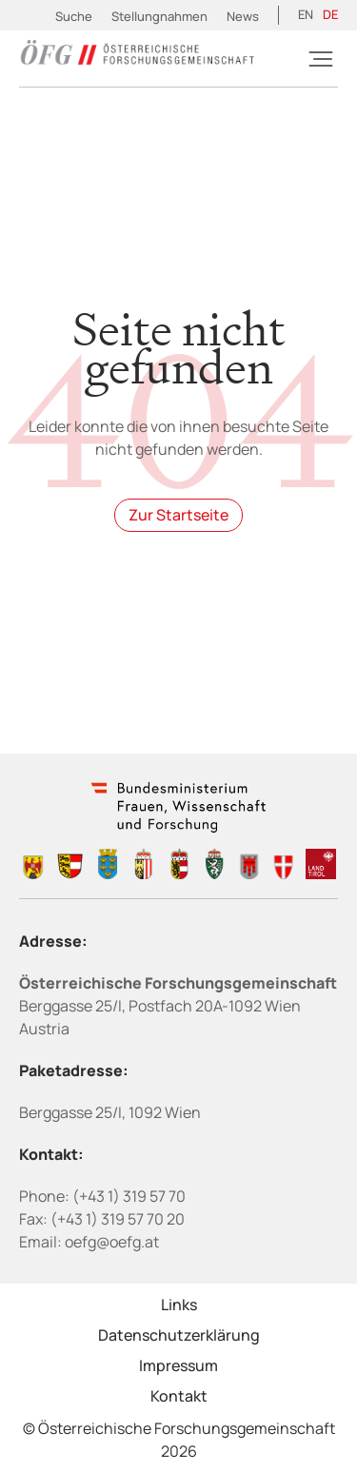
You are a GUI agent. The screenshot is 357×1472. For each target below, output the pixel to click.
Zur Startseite (178, 514)
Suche (73, 16)
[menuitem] (305, 15)
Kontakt (179, 1395)
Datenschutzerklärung (179, 1335)
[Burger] (321, 59)
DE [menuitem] (330, 14)
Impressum (178, 1365)
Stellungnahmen (159, 16)
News (243, 16)
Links (179, 1304)
